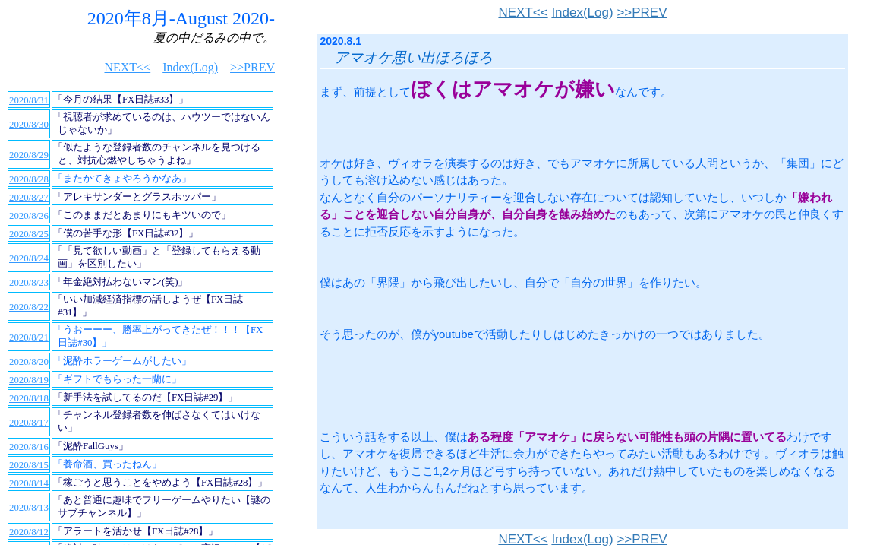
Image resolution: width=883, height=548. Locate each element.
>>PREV (642, 12)
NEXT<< (522, 12)
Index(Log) (582, 12)
